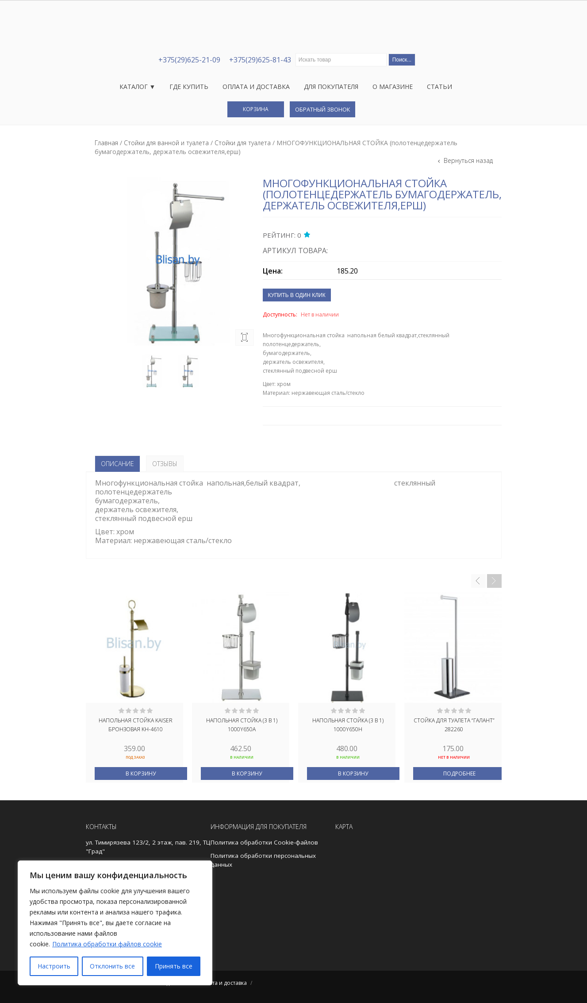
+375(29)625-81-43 (260, 60)
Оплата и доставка (256, 86)
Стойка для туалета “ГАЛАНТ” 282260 (454, 725)
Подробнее (459, 773)
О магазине (392, 86)
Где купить (188, 86)
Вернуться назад (467, 160)
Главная (106, 143)
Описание (117, 463)
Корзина (256, 109)
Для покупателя (331, 86)
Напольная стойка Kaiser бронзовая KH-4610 (136, 725)
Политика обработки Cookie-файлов (264, 842)
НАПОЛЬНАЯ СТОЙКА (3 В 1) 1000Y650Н (348, 725)
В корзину (141, 773)
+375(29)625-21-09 (189, 60)
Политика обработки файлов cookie (107, 944)
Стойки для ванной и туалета (166, 143)
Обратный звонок (322, 109)
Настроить (54, 966)
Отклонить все (112, 966)
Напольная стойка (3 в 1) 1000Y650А (241, 725)
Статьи (439, 86)
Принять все (173, 966)
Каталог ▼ (137, 86)
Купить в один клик (297, 295)
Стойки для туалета (243, 143)
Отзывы (164, 463)
